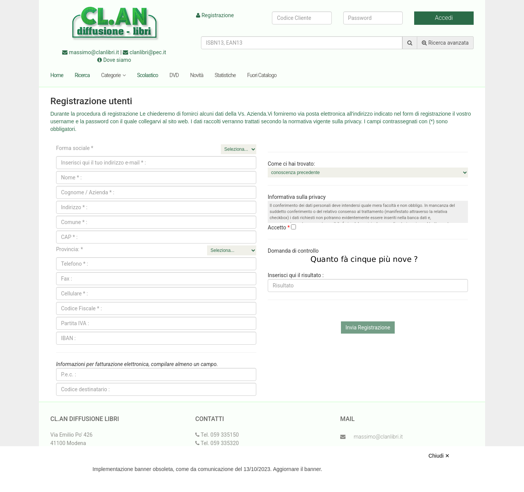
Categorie (113, 75)
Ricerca (82, 75)
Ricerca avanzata (445, 43)
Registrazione (215, 15)
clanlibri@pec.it (144, 52)
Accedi (444, 17)
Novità (196, 75)
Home (56, 75)
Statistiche (225, 75)
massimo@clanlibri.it (90, 52)
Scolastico (147, 75)
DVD (173, 75)
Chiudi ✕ (439, 456)
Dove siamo (114, 60)
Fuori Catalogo (261, 75)
